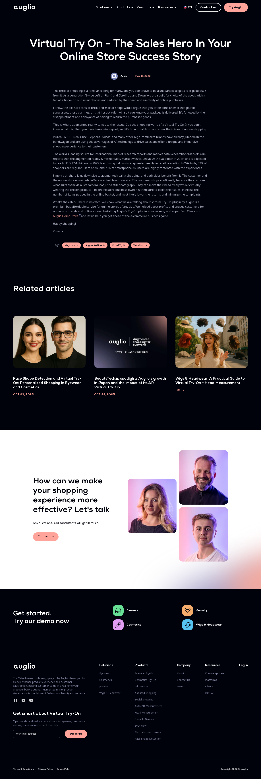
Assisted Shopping (145, 693)
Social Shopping (144, 699)
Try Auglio (236, 7)
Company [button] (144, 7)
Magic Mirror (71, 245)
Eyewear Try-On (144, 673)
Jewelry (202, 610)
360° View (140, 725)
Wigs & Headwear (209, 624)
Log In (243, 665)
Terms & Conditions (23, 769)
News (180, 686)
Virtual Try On (119, 245)
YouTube (31, 700)
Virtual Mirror (140, 245)
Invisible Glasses (144, 719)
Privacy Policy (45, 769)
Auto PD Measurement (148, 706)
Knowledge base (215, 673)
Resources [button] (165, 7)
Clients (209, 686)
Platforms (211, 680)
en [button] (188, 7)
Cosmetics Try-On (145, 680)
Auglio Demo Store (66, 216)
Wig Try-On (141, 686)
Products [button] (123, 7)
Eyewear (133, 610)
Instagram (23, 700)
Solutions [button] (102, 7)
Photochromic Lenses (148, 732)
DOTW (209, 693)
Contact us (208, 7)
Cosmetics (134, 624)
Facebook (15, 700)
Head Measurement (146, 712)
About (180, 673)
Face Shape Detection (148, 738)
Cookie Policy (64, 769)
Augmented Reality (95, 245)
